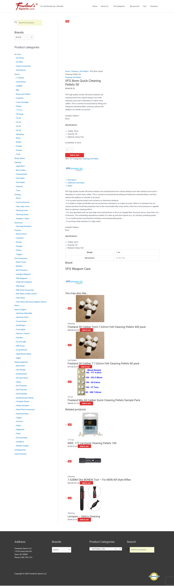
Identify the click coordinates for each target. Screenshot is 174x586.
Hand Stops (21, 298)
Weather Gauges (22, 446)
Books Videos (19, 159)
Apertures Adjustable (24, 314)
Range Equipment (21, 363)
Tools (18, 155)
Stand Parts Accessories (26, 410)
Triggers (19, 255)
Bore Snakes (21, 171)
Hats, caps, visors (23, 207)
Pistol (18, 434)
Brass (18, 139)
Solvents (19, 187)
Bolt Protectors (22, 271)
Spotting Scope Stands (25, 398)
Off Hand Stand (22, 378)
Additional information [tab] (77, 183)
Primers (19, 151)
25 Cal (18, 123)
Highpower (20, 430)
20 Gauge (20, 115)
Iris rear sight (21, 342)
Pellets (19, 107)
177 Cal (19, 110)
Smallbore (20, 442)
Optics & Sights (20, 310)
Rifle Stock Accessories (25, 291)
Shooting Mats (22, 394)
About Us (104, 6)
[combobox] (105, 549)
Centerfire (20, 99)
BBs (17, 91)
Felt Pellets (20, 179)
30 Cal (18, 127)
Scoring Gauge (22, 438)
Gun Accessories (21, 259)
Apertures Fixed (22, 318)
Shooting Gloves (22, 215)
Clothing (17, 195)
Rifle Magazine (22, 279)
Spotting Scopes (22, 414)
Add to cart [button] (89, 330)
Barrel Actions (22, 235)
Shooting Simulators (24, 227)
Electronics (18, 223)
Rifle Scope (20, 346)
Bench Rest (20, 366)
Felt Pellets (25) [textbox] (103, 549)
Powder (19, 147)
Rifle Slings (20, 287)
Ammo (17, 75)
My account (134, 6)
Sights (18, 359)
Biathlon (19, 267)
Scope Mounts (22, 350)
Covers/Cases (22, 322)
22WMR (19, 87)
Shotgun (19, 247)
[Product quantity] (69, 150)
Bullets (19, 143)
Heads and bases (23, 406)
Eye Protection (22, 390)
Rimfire (19, 243)
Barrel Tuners (21, 263)
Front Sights (21, 330)
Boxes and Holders (23, 95)
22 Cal (18, 119)
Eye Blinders (21, 326)
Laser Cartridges (22, 103)
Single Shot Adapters (24, 282)
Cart (144, 6)
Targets (19, 418)
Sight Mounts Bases (24, 355)
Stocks (19, 251)
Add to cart (74, 155)
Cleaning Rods (22, 175)
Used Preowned (20, 454)
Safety (18, 383)
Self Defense (21, 71)
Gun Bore (20, 338)
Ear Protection (22, 386)
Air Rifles (19, 63)
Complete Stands (23, 402)
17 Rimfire (20, 78)
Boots (18, 199)
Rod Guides (20, 183)
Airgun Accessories (24, 67)
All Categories (119, 6)
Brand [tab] (70, 186)
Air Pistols (20, 58)
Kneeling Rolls (22, 374)
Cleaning (18, 163)
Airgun (18, 426)
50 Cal (18, 131)
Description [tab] (72, 180)
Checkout (154, 6)
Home (94, 6)
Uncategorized (20, 450)
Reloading (20, 135)
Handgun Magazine (24, 275)
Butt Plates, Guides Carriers (27, 294)
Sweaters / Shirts (23, 219)
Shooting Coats (22, 211)
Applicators (20, 167)
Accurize (19, 422)
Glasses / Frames (23, 334)
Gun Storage (21, 370)
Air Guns (17, 55)
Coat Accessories (23, 203)
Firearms (18, 231)
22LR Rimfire (21, 82)
